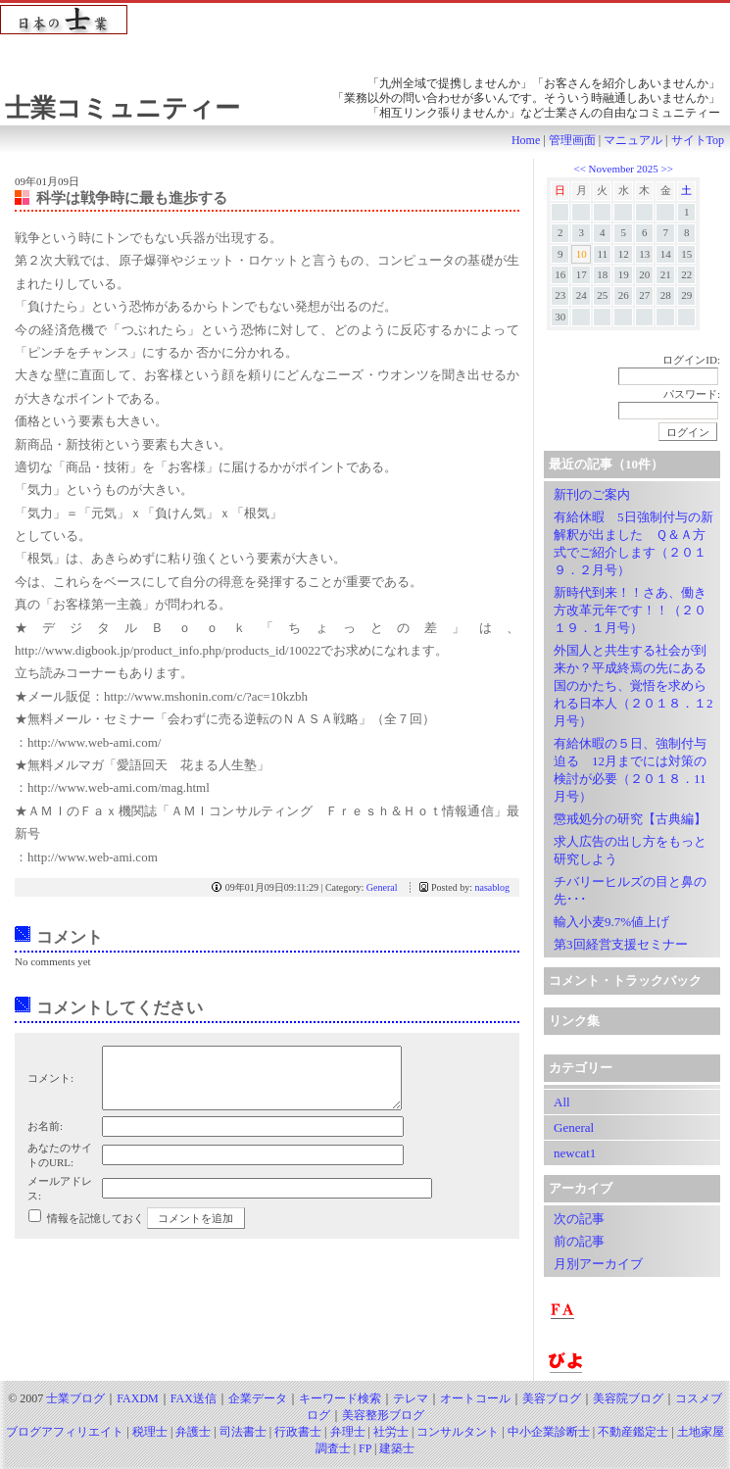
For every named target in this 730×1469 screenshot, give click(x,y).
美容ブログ (551, 1398)
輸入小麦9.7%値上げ (611, 921)
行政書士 (297, 1432)
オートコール (475, 1398)
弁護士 (193, 1432)
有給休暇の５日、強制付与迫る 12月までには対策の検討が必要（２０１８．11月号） (630, 770)
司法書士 (243, 1432)
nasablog (492, 887)
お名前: (45, 1138)
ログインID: (691, 360)
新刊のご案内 (592, 494)
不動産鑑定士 (633, 1432)
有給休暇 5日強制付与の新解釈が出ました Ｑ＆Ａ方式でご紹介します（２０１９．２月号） (633, 543)
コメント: (50, 1084)
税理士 (150, 1432)
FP (365, 1448)
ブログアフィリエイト (64, 1432)
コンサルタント (457, 1432)
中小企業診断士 (549, 1432)
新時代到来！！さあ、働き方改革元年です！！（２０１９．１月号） (630, 610)
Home (525, 140)
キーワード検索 (340, 1398)
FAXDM (137, 1398)
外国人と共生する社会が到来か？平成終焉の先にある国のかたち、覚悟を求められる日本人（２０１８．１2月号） (633, 685)
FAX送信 (193, 1398)
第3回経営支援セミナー (621, 944)
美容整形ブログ (383, 1415)
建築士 (396, 1448)
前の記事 (579, 1241)
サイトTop (698, 140)
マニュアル (633, 140)
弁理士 (347, 1432)
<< (580, 168)
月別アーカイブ (598, 1263)
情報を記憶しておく (95, 1230)
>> (667, 168)
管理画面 (572, 140)
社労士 (391, 1432)
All (562, 1102)
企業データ (257, 1398)
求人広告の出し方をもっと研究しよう (630, 850)
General (382, 887)
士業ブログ (75, 1398)
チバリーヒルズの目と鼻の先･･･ (630, 890)
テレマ (410, 1398)
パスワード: (691, 394)
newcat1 (575, 1153)
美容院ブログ (628, 1398)
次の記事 (579, 1218)
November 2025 (623, 168)
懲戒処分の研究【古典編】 (630, 818)
